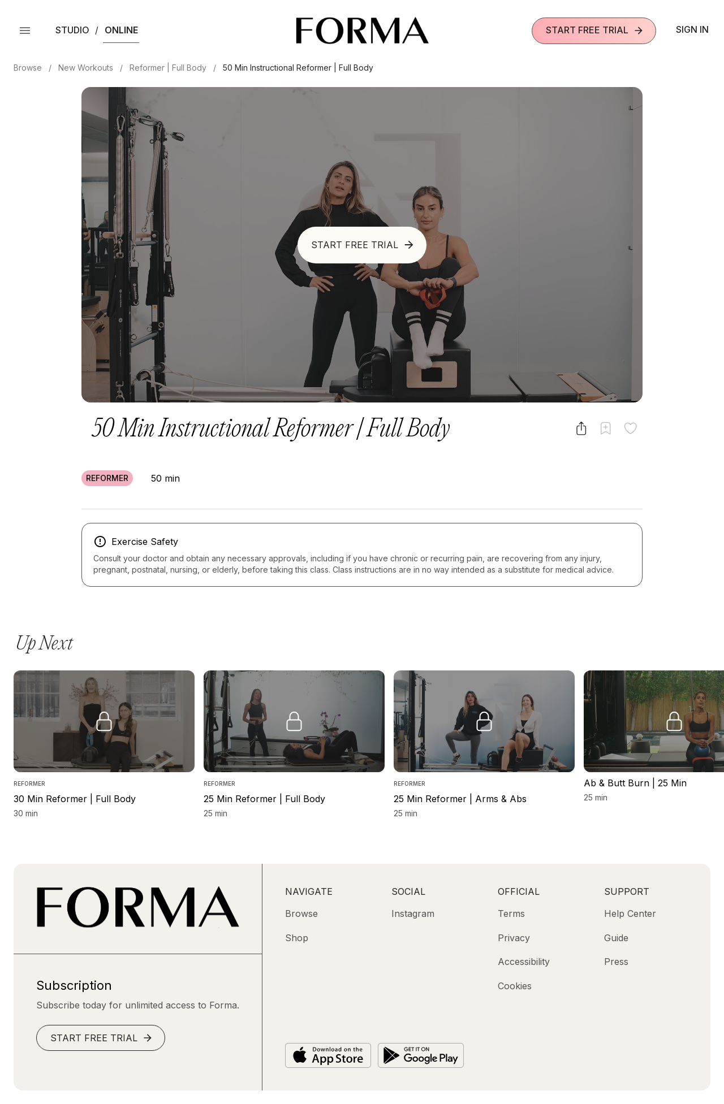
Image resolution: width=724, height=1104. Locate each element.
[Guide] (616, 938)
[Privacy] (514, 938)
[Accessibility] (524, 961)
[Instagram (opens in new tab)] (412, 913)
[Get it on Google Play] (421, 1055)
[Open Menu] (25, 30)
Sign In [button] (692, 29)
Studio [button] (72, 30)
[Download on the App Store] (328, 1055)
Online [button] (121, 30)
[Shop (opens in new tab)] (296, 938)
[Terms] (511, 913)
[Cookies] (515, 986)
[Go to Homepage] (137, 924)
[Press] (616, 961)
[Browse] (301, 913)
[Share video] (581, 428)
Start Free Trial (595, 30)
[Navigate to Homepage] (362, 30)
